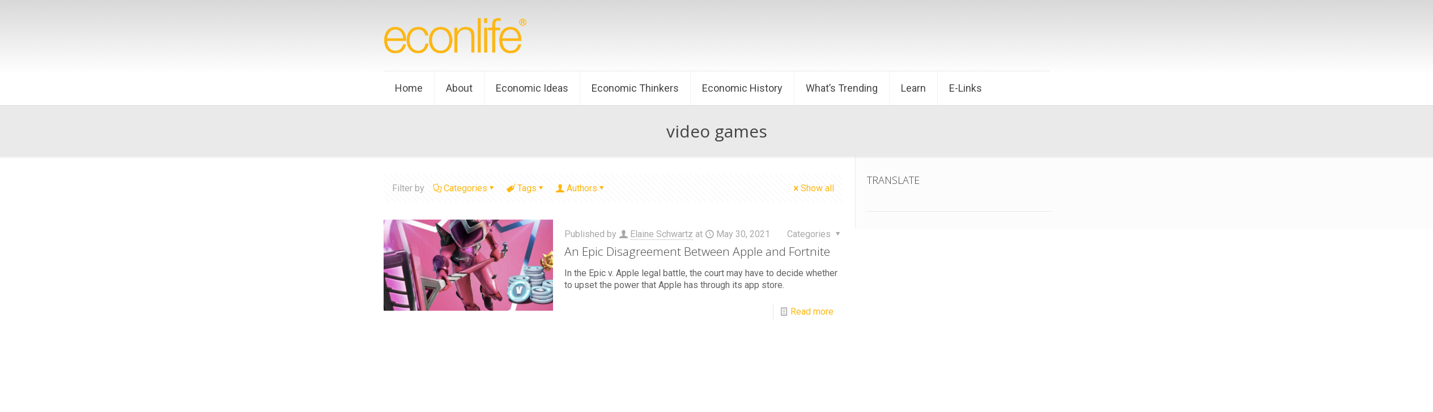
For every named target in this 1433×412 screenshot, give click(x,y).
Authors (581, 188)
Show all (813, 188)
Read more (812, 311)
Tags (526, 188)
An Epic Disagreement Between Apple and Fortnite (697, 251)
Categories (464, 188)
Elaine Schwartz (661, 234)
